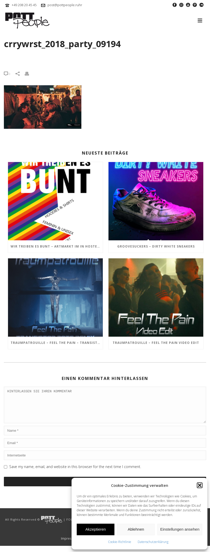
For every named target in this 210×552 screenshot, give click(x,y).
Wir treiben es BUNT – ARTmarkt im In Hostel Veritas (57, 246)
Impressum (69, 545)
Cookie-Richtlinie (119, 542)
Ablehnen (136, 529)
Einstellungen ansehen (179, 529)
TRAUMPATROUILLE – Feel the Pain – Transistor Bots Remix (57, 343)
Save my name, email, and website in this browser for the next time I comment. (75, 472)
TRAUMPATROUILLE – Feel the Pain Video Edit (156, 343)
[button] (199, 485)
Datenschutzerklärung (153, 542)
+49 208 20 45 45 (24, 5)
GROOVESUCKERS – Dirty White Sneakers (156, 246)
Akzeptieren (95, 529)
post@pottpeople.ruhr (65, 5)
